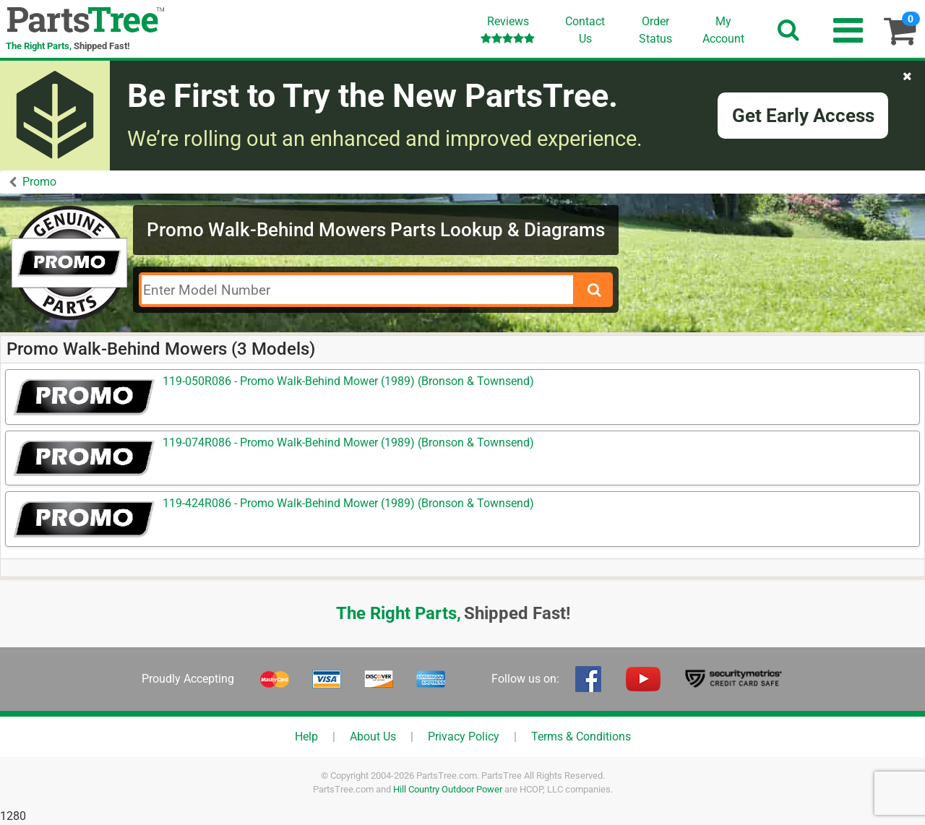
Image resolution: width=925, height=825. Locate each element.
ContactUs (585, 30)
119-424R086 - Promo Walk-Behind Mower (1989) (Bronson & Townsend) (348, 503)
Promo (39, 182)
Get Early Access (803, 115)
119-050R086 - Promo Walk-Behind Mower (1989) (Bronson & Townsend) (348, 381)
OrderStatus (655, 30)
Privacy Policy (463, 736)
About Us (373, 736)
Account (723, 29)
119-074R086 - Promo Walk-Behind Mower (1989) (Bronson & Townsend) (348, 442)
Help (306, 736)
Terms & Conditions (581, 736)
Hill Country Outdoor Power (447, 789)
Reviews (508, 29)
